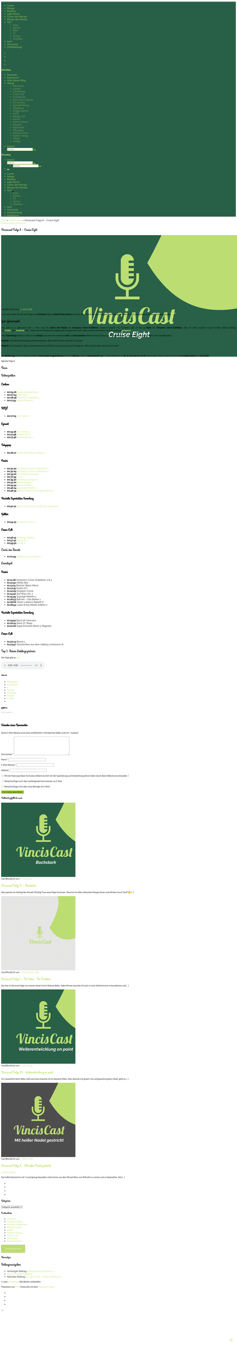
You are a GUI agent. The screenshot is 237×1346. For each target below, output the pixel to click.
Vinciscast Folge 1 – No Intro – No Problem (25, 982)
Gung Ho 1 (22, 540)
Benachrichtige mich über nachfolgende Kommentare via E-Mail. (33, 785)
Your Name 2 (24, 431)
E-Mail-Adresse (8, 768)
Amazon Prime (15, 1225)
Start (3, 220)
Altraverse (12, 1241)
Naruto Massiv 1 (24, 400)
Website (4, 774)
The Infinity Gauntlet (28, 474)
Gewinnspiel (15, 220)
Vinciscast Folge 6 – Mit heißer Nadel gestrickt (26, 1169)
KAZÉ (10, 1233)
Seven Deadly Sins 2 (28, 392)
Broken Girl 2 (23, 434)
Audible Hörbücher (17, 1228)
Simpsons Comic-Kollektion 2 (32, 471)
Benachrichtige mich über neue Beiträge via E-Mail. (27, 790)
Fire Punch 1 (23, 416)
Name (4, 763)
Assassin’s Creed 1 (26, 522)
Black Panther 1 (25, 485)
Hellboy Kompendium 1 (29, 556)
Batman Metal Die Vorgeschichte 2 (35, 490)
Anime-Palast (14, 1244)
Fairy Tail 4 (22, 395)
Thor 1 (20, 477)
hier (18, 657)
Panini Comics (14, 1230)
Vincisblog (12, 1285)
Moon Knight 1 (24, 482)
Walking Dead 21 (26, 537)
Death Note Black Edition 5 (31, 452)
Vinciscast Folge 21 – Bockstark (18, 889)
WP (16, 1290)
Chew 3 (21, 543)
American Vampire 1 (27, 479)
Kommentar (7, 758)
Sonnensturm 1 (25, 437)
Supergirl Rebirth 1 (27, 488)
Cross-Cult (12, 1239)
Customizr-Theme (46, 1290)
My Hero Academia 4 (28, 397)
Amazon (11, 1222)
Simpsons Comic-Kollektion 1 (32, 468)
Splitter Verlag (14, 1236)
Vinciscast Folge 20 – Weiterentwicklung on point (27, 1075)
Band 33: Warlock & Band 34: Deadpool (37, 506)
